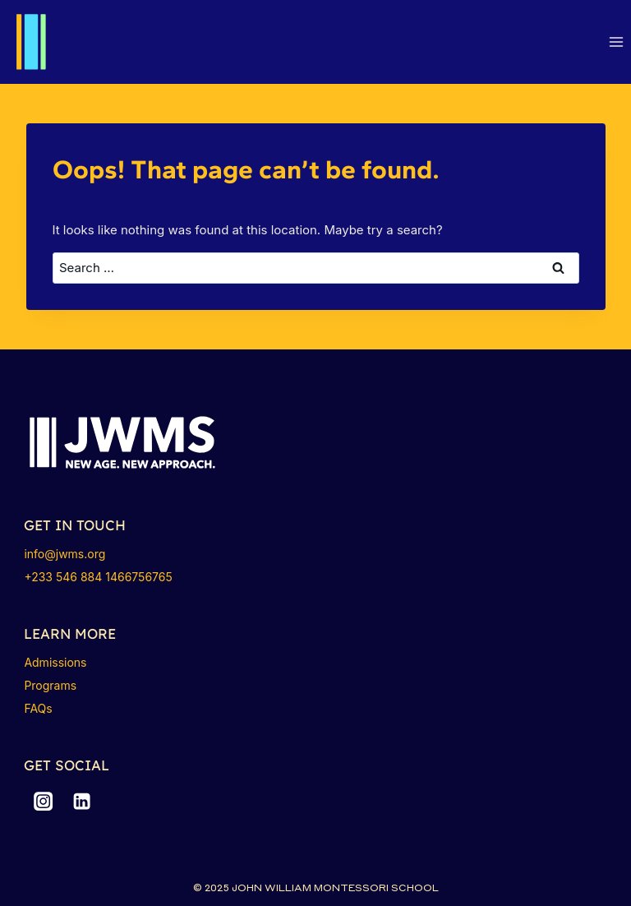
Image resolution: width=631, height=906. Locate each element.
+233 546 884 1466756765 (98, 577)
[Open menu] (616, 42)
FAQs (38, 708)
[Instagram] (43, 801)
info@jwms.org (64, 554)
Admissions (55, 662)
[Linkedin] (82, 801)
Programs (50, 685)
